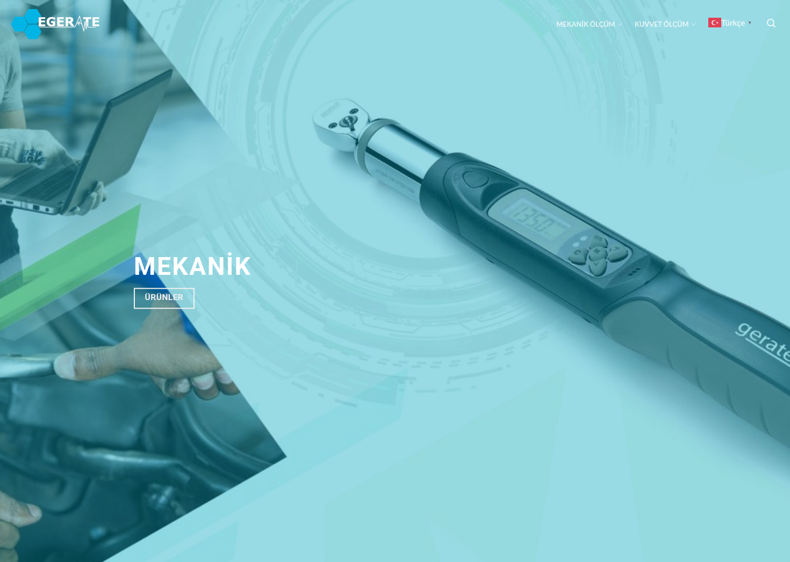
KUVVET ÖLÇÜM (665, 24)
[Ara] (771, 23)
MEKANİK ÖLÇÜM (589, 24)
